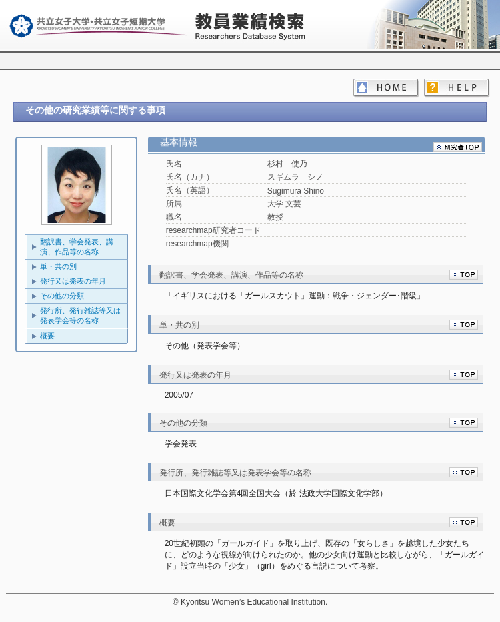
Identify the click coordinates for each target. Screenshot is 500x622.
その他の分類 (62, 296)
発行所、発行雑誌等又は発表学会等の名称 (80, 315)
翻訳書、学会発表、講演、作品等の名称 (76, 247)
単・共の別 (58, 266)
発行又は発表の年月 (73, 281)
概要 (47, 336)
